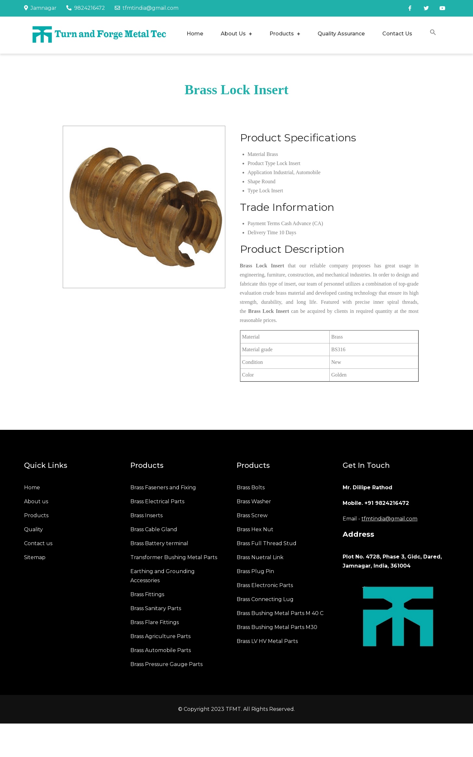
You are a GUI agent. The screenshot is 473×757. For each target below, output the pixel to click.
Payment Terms (264, 223)
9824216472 (85, 8)
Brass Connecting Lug (265, 599)
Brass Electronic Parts (265, 585)
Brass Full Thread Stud (266, 543)
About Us (233, 34)
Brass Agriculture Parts (160, 636)
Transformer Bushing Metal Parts (173, 557)
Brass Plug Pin (255, 571)
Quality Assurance (341, 34)
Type (253, 190)
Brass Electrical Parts (157, 501)
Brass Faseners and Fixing (163, 487)
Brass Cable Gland (153, 529)
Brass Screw (252, 515)
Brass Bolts (251, 487)
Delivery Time (263, 232)
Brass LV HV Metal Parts (267, 641)
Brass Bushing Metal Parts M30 (277, 627)
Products (281, 34)
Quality (33, 529)
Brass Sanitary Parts (155, 608)
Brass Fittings (147, 594)
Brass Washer (254, 501)
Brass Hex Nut (255, 529)
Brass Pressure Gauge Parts (166, 664)
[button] (433, 33)
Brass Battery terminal (159, 543)
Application (260, 172)
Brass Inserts (146, 515)
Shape (254, 181)
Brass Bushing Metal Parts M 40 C (280, 613)
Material (256, 154)
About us (36, 501)
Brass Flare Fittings (154, 622)
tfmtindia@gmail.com (146, 8)
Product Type (261, 163)
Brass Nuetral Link (260, 557)
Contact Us (397, 34)
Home (195, 34)
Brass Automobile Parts (160, 650)
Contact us (38, 543)
